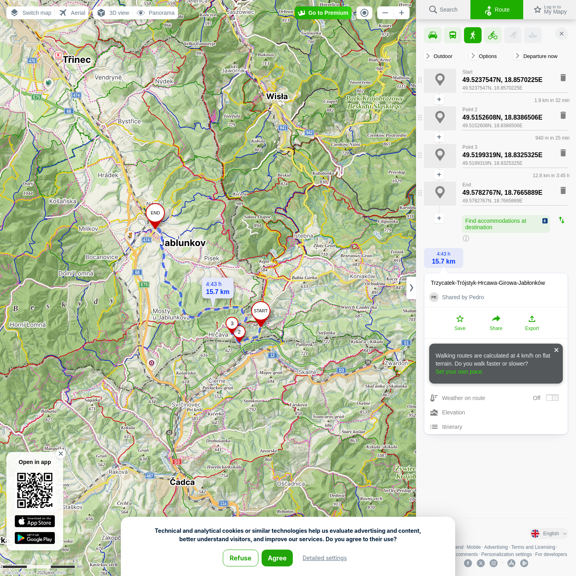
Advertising (496, 547)
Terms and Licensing (533, 547)
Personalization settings (506, 554)
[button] (30, 12)
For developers (551, 554)
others (60, 572)
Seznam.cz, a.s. (20, 572)
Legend (456, 547)
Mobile (474, 547)
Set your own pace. (460, 371)
